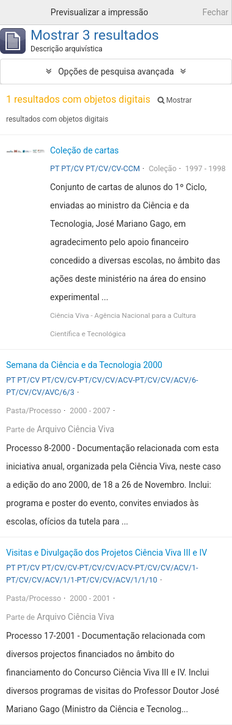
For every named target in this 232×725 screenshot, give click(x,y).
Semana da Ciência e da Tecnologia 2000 (84, 365)
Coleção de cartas (84, 150)
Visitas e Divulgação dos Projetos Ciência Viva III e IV (106, 553)
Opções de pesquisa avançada (116, 71)
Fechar (215, 12)
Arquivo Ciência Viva (75, 429)
